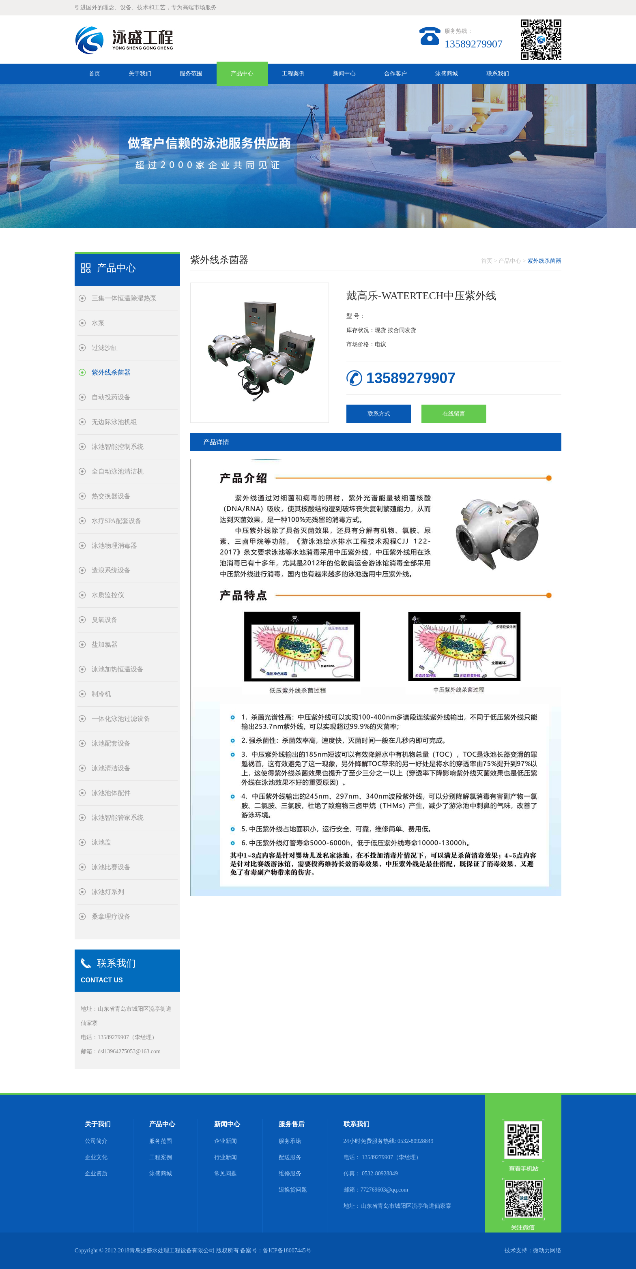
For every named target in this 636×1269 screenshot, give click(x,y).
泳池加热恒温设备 (110, 669)
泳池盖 (94, 842)
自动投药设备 (104, 397)
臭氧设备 (97, 620)
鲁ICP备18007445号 (287, 1251)
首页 (94, 74)
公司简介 (96, 1141)
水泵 (91, 323)
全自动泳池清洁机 (110, 471)
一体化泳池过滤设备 (113, 719)
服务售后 (292, 1124)
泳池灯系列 (100, 892)
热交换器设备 (104, 496)
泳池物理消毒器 (107, 545)
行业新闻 (225, 1157)
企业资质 (96, 1173)
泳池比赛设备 (104, 867)
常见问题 (225, 1173)
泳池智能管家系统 (110, 817)
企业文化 (96, 1157)
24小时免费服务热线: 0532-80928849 (389, 1141)
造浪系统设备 (104, 570)
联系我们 (497, 74)
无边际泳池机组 (107, 422)
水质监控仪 (100, 595)
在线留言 (454, 414)
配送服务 (290, 1157)
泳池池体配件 (104, 793)
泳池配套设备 (104, 743)
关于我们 (140, 74)
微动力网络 (547, 1251)
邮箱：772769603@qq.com (376, 1190)
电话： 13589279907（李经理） (383, 1157)
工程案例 (293, 74)
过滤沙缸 (97, 348)
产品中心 (242, 74)
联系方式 (378, 414)
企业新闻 (225, 1141)
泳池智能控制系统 (110, 447)
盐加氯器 (97, 644)
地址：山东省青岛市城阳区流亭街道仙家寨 (397, 1206)
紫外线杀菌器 (104, 372)
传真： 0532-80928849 (371, 1173)
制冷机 (94, 694)
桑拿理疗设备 (104, 916)
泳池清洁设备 (104, 768)
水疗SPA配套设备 (109, 521)
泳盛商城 (446, 74)
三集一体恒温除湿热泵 (117, 298)
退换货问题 (293, 1190)
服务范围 (191, 74)
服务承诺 (290, 1141)
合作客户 (395, 74)
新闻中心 (344, 74)
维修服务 (290, 1173)
